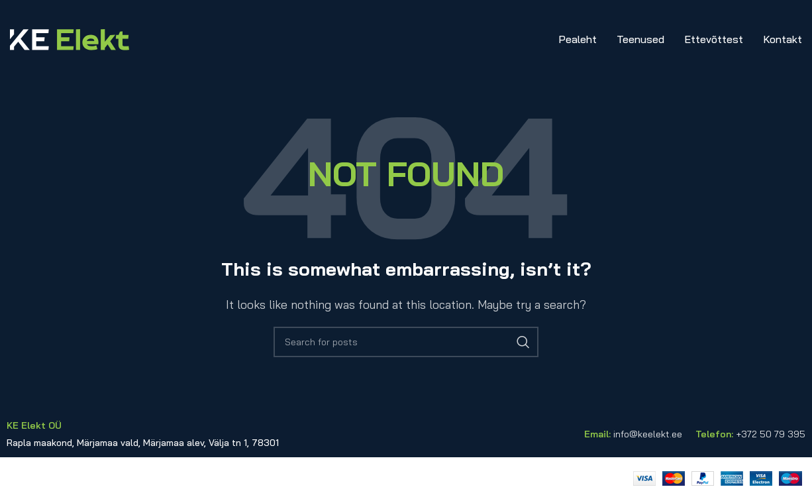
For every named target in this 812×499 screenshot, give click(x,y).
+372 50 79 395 (770, 434)
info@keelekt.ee (647, 434)
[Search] (406, 342)
